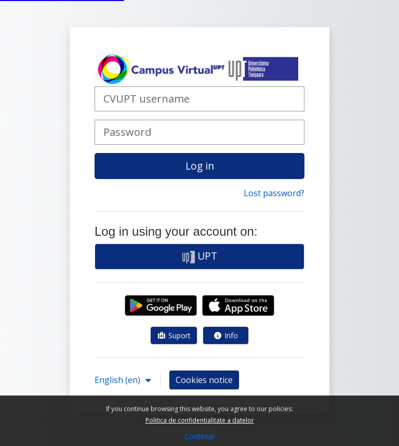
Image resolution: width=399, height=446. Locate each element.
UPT (199, 256)
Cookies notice (204, 380)
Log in (199, 166)
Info (226, 335)
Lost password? (274, 193)
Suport (174, 335)
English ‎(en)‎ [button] (118, 380)
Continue (199, 436)
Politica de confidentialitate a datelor (199, 420)
